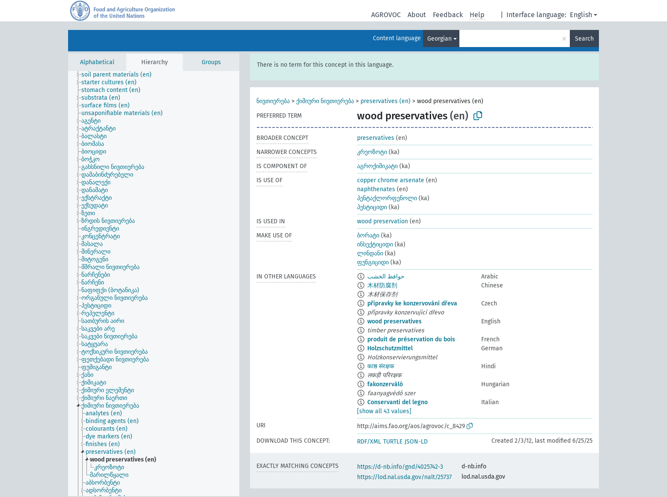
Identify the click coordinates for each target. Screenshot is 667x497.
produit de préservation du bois (411, 339)
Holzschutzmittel (390, 348)
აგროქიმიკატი (377, 166)
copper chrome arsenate (390, 180)
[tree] (153, 283)
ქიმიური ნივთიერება (325, 101)
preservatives (375, 138)
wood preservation (382, 221)
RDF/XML (369, 441)
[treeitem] (120, 75)
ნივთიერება (273, 101)
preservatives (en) (385, 101)
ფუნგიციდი (373, 262)
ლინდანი (370, 253)
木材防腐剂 (382, 285)
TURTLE (392, 441)
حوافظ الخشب (386, 276)
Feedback (448, 15)
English (581, 15)
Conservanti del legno (397, 402)
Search (584, 38)
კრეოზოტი (372, 152)
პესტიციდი (372, 207)
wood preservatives (394, 321)
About (417, 15)
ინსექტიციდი (375, 244)
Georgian (439, 38)
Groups (211, 62)
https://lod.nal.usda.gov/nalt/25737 (404, 477)
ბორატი (368, 235)
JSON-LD (416, 441)
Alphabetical (97, 62)
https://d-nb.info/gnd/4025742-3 (400, 466)
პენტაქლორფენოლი (387, 198)
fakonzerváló (385, 384)
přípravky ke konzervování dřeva (412, 303)
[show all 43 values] (384, 411)
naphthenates (376, 189)
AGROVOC (386, 15)
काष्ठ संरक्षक (380, 366)
